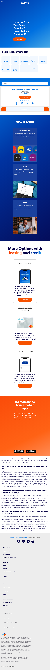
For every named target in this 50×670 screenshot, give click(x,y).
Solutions (5, 591)
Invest (4, 580)
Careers (5, 576)
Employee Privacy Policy (9, 627)
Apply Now (25, 97)
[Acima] (25, 3)
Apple (19, 451)
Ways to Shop (6, 551)
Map (17, 103)
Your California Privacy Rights (10, 622)
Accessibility (6, 588)
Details (22, 103)
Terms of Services (8, 613)
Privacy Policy (7, 618)
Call (27, 103)
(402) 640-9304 (25, 94)
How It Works (6, 548)
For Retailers (6, 554)
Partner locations (7, 602)
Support (5, 568)
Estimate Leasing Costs (25, 100)
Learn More (25, 299)
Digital (4, 594)
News (4, 565)
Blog (4, 583)
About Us (5, 562)
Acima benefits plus (8, 599)
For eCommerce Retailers (9, 572)
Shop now (19, 39)
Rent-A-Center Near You (9, 557)
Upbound (5, 605)
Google (32, 451)
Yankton (25, 537)
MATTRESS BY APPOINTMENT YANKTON (25, 89)
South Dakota (19, 537)
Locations (12, 537)
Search (33, 103)
